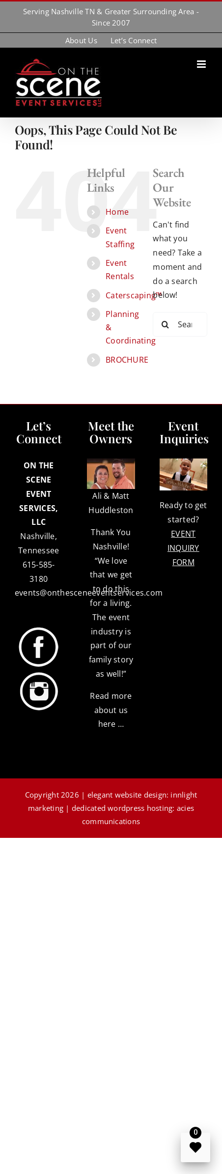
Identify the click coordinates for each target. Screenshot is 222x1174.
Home (117, 211)
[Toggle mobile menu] (202, 64)
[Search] (165, 324)
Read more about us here (111, 710)
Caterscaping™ (134, 295)
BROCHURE (127, 359)
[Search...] (180, 324)
